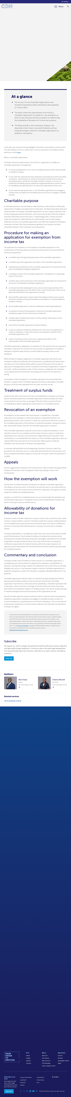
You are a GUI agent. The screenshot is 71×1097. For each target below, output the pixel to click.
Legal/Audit (23, 1080)
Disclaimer (23, 1082)
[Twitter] (23, 1091)
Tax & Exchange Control (12, 701)
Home (28, 1055)
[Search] (68, 6)
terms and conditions (22, 625)
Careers (28, 1060)
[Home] (6, 6)
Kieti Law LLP (46, 1060)
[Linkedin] (30, 1091)
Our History (45, 1058)
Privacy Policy (40, 1080)
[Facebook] (20, 1091)
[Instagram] (27, 1091)
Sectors (60, 1055)
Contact (28, 1063)
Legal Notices (40, 1077)
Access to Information (26, 1077)
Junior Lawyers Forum (48, 1066)
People (28, 1058)
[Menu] (58, 6)
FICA (38, 1082)
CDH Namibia (46, 1063)
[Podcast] (36, 1091)
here (19, 152)
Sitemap (22, 1085)
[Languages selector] (65, 1)
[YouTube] (33, 1091)
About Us (45, 1055)
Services (60, 1058)
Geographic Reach (63, 1060)
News (59, 1063)
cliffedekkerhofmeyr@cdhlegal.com (18, 630)
